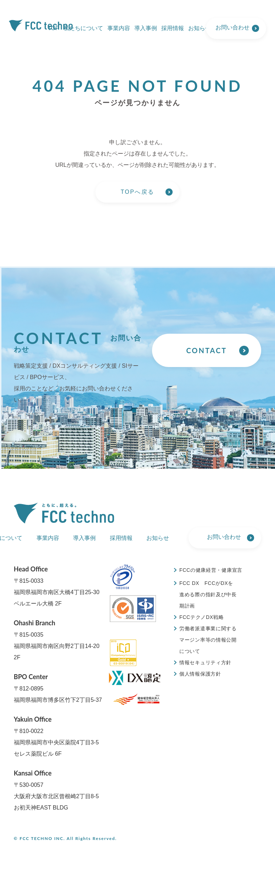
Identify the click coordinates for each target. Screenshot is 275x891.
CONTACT (206, 350)
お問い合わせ (232, 27)
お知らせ (199, 28)
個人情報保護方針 (200, 674)
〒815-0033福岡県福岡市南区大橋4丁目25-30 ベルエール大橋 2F (57, 586)
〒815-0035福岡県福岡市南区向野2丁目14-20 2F (57, 639)
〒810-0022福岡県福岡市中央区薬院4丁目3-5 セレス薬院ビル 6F (56, 736)
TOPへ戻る (137, 192)
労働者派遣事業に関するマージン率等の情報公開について (208, 640)
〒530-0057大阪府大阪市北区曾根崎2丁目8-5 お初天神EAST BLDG (56, 790)
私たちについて (83, 28)
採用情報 (172, 28)
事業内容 (118, 28)
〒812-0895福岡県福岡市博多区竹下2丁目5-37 (58, 688)
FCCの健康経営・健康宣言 (210, 570)
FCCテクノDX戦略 (201, 617)
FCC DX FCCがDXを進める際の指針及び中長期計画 (208, 594)
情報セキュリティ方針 (205, 662)
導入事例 (145, 28)
